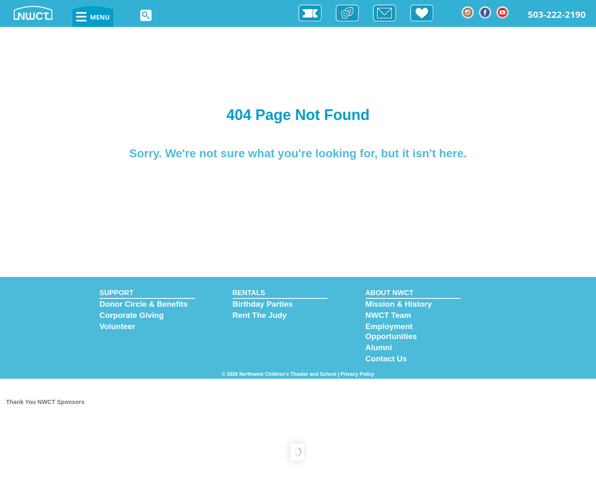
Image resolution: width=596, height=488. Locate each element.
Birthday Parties (263, 304)
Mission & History (398, 304)
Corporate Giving (131, 315)
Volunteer (117, 326)
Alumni (378, 347)
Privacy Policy (357, 374)
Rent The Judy (260, 315)
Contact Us (386, 358)
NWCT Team (388, 315)
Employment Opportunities (391, 331)
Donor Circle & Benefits (143, 304)
